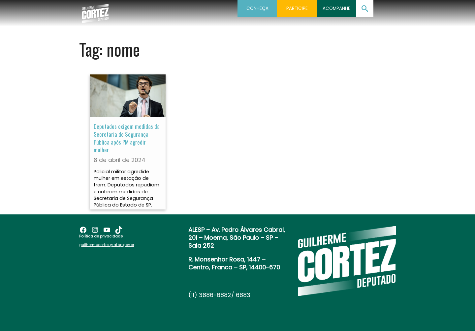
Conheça (257, 8)
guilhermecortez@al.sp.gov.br (106, 244)
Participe (297, 8)
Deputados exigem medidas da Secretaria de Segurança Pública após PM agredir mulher (127, 138)
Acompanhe (336, 8)
